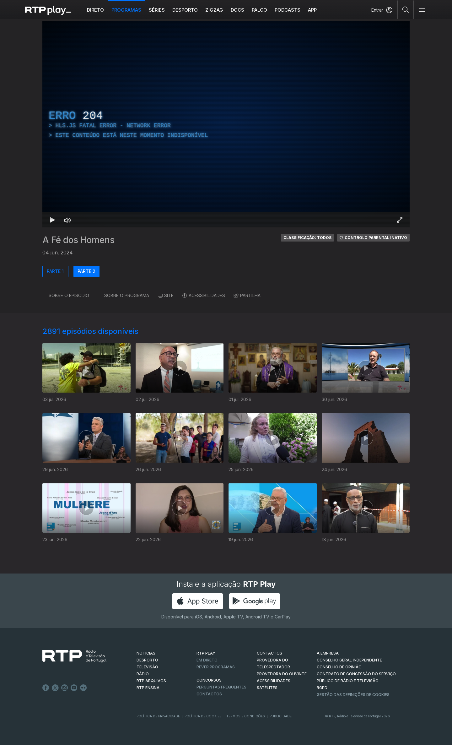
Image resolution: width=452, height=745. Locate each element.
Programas (126, 10)
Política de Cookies (203, 716)
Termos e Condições (245, 716)
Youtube (74, 687)
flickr (83, 687)
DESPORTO (147, 660)
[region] (226, 124)
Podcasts (287, 10)
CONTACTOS (269, 653)
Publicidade (281, 716)
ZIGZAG (214, 10)
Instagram (64, 687)
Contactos (209, 694)
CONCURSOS (209, 680)
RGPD (322, 687)
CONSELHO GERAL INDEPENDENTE (349, 660)
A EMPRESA (328, 653)
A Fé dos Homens (78, 240)
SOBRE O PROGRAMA (123, 295)
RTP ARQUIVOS (151, 680)
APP (312, 10)
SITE (166, 295)
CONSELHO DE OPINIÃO (339, 667)
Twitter (55, 687)
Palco (259, 10)
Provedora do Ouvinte (282, 674)
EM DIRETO (207, 660)
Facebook (45, 687)
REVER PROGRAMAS (215, 667)
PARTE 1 (55, 271)
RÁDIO (143, 674)
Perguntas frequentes (221, 687)
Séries (157, 10)
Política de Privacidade (158, 716)
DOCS (237, 10)
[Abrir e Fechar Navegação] (422, 10)
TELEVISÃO (147, 667)
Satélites (267, 687)
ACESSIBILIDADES (203, 295)
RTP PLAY (205, 653)
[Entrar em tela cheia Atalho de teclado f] (399, 219)
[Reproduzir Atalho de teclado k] (52, 219)
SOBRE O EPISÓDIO (65, 295)
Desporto (185, 10)
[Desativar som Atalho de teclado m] (67, 219)
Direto (95, 10)
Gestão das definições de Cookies (353, 694)
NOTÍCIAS (146, 653)
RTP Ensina (148, 687)
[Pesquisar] (406, 9)
